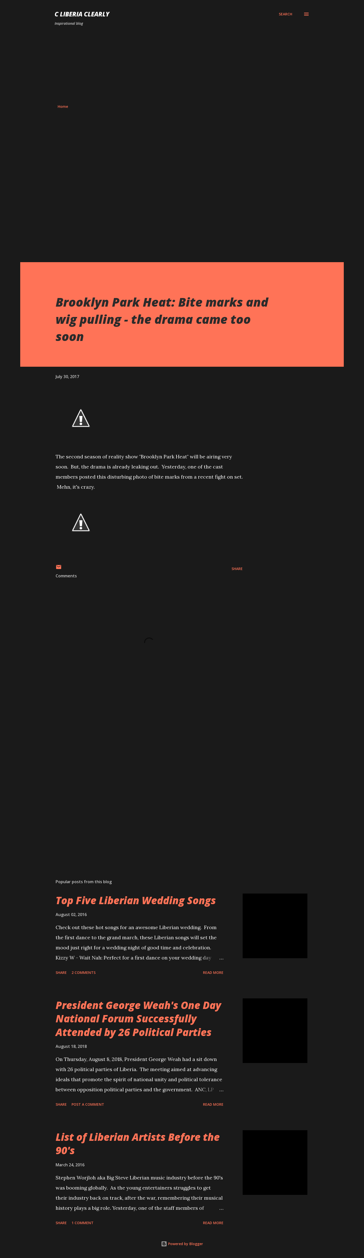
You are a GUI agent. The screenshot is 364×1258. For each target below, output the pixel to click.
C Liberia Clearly (82, 14)
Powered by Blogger (182, 1243)
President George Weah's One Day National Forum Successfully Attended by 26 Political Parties (138, 1018)
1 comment (83, 1222)
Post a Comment (88, 1104)
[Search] (285, 14)
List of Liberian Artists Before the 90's (138, 1143)
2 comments (84, 972)
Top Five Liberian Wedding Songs (136, 900)
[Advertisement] (182, 65)
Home (63, 106)
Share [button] (237, 568)
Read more (213, 972)
